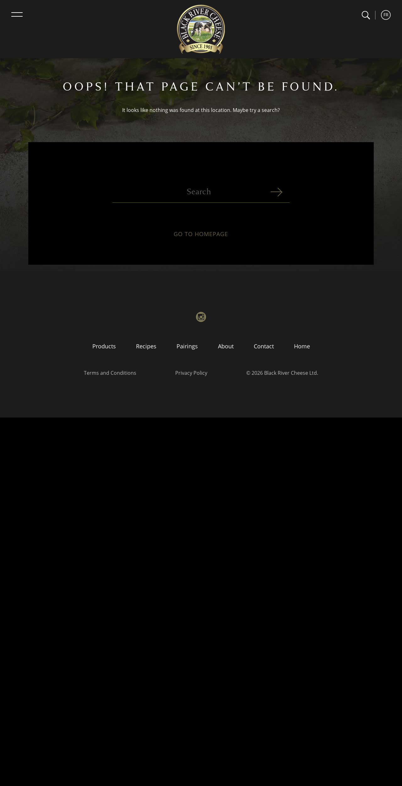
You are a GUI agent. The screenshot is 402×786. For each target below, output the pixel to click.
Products (104, 346)
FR (385, 15)
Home (302, 346)
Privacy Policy (191, 372)
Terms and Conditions (110, 372)
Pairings (187, 346)
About (226, 346)
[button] (365, 15)
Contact (264, 346)
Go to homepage (201, 238)
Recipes (146, 346)
